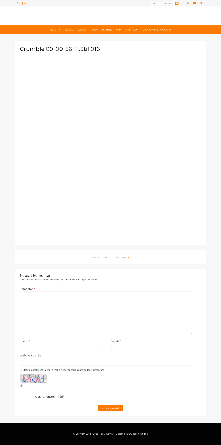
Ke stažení (132, 29)
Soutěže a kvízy (111, 29)
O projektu (21, 3)
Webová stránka (30, 355)
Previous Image (102, 257)
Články (69, 29)
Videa (94, 29)
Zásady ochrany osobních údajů (132, 433)
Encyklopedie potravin (157, 29)
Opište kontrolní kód (49, 396)
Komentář (27, 289)
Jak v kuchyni (107, 433)
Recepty (55, 29)
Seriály (82, 29)
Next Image (121, 257)
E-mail (115, 341)
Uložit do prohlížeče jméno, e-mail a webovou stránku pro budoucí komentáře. (64, 369)
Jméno (25, 341)
